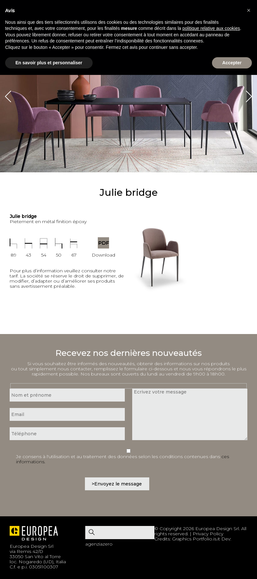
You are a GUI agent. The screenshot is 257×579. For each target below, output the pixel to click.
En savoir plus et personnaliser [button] (48, 62)
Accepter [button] (232, 62)
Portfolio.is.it (206, 539)
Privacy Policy (208, 534)
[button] (248, 10)
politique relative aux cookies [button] (211, 28)
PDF (103, 243)
